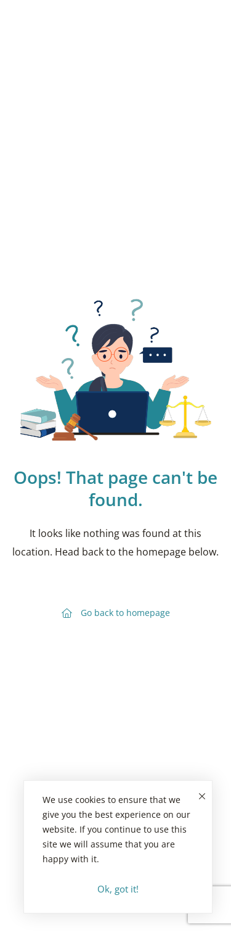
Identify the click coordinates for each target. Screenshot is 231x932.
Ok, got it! (118, 889)
